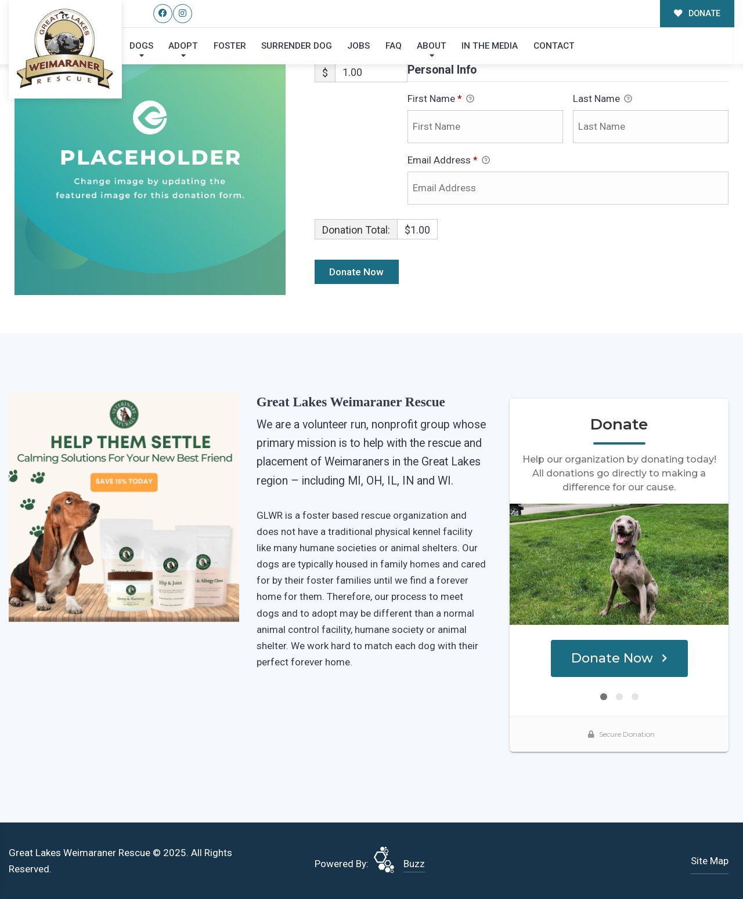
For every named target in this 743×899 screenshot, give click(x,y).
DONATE (697, 14)
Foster (230, 46)
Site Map (709, 861)
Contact (554, 46)
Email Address (448, 161)
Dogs (141, 46)
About (431, 46)
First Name (440, 100)
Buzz (414, 863)
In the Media (489, 46)
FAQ (393, 46)
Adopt (183, 46)
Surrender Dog (296, 46)
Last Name (602, 100)
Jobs (358, 46)
